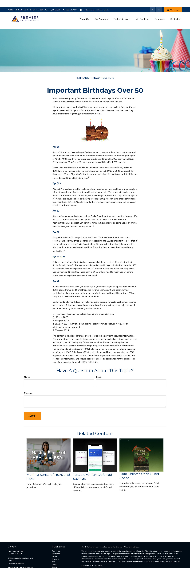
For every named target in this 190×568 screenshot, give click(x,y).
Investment (56, 543)
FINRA (84, 561)
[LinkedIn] (152, 2)
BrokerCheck (134, 536)
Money (54, 553)
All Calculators (57, 564)
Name (27, 366)
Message (28, 382)
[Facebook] (159, 2)
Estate (54, 545)
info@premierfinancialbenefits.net (94, 2)
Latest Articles (57, 559)
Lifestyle (55, 556)
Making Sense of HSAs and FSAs (48, 466)
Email (98, 366)
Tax (53, 551)
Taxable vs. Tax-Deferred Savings (92, 466)
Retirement (56, 540)
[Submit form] (32, 405)
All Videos (55, 561)
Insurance (55, 548)
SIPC (89, 561)
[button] (84, 11)
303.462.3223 (70, 2)
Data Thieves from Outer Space (139, 465)
